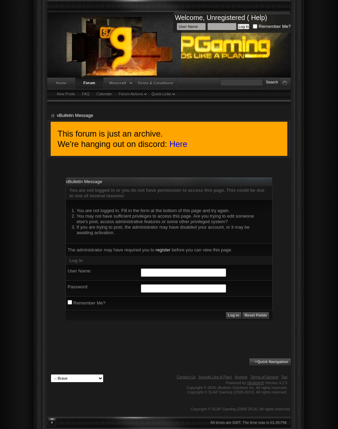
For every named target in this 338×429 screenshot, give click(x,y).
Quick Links (161, 94)
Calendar (104, 94)
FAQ (85, 94)
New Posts (66, 94)
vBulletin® (255, 383)
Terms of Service (264, 377)
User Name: (79, 270)
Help (258, 17)
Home (61, 83)
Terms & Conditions (155, 83)
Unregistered (226, 17)
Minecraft (117, 83)
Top (284, 377)
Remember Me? (272, 26)
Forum (89, 83)
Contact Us (186, 377)
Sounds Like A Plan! (215, 377)
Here (178, 144)
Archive (241, 377)
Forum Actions (131, 94)
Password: (78, 286)
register (163, 249)
